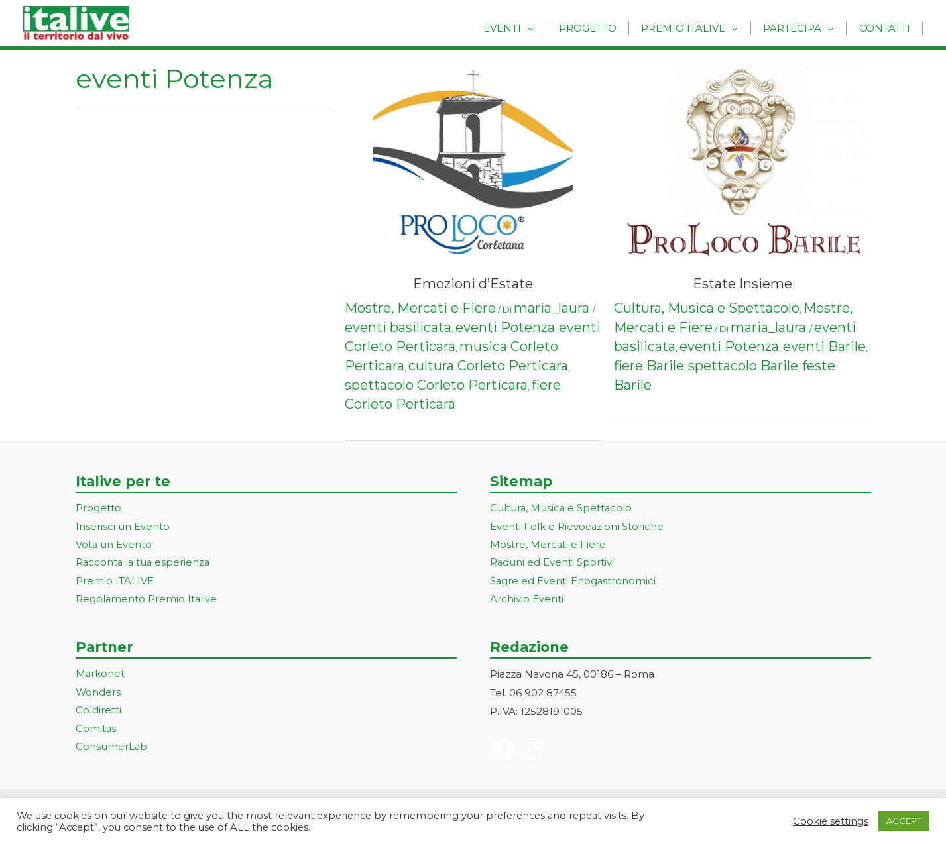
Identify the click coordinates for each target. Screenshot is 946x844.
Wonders (98, 694)
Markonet (100, 676)
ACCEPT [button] (903, 821)
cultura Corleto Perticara (488, 366)
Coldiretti (98, 712)
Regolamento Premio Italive (147, 600)
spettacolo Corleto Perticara (436, 385)
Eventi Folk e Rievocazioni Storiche (577, 527)
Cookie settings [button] (830, 821)
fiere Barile (649, 366)
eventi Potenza (505, 327)
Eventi (522, 28)
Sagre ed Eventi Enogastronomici (573, 582)
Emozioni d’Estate (473, 283)
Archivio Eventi (526, 600)
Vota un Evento (114, 545)
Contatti (886, 28)
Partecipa (799, 28)
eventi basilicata (398, 327)
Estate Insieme (742, 283)
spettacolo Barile (743, 366)
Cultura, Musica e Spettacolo (706, 308)
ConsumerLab (112, 749)
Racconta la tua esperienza (144, 564)
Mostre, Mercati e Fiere (420, 308)
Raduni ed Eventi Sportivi (552, 564)
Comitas (96, 731)
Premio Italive (694, 28)
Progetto (603, 28)
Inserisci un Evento (123, 527)
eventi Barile (824, 346)
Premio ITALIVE (115, 582)
